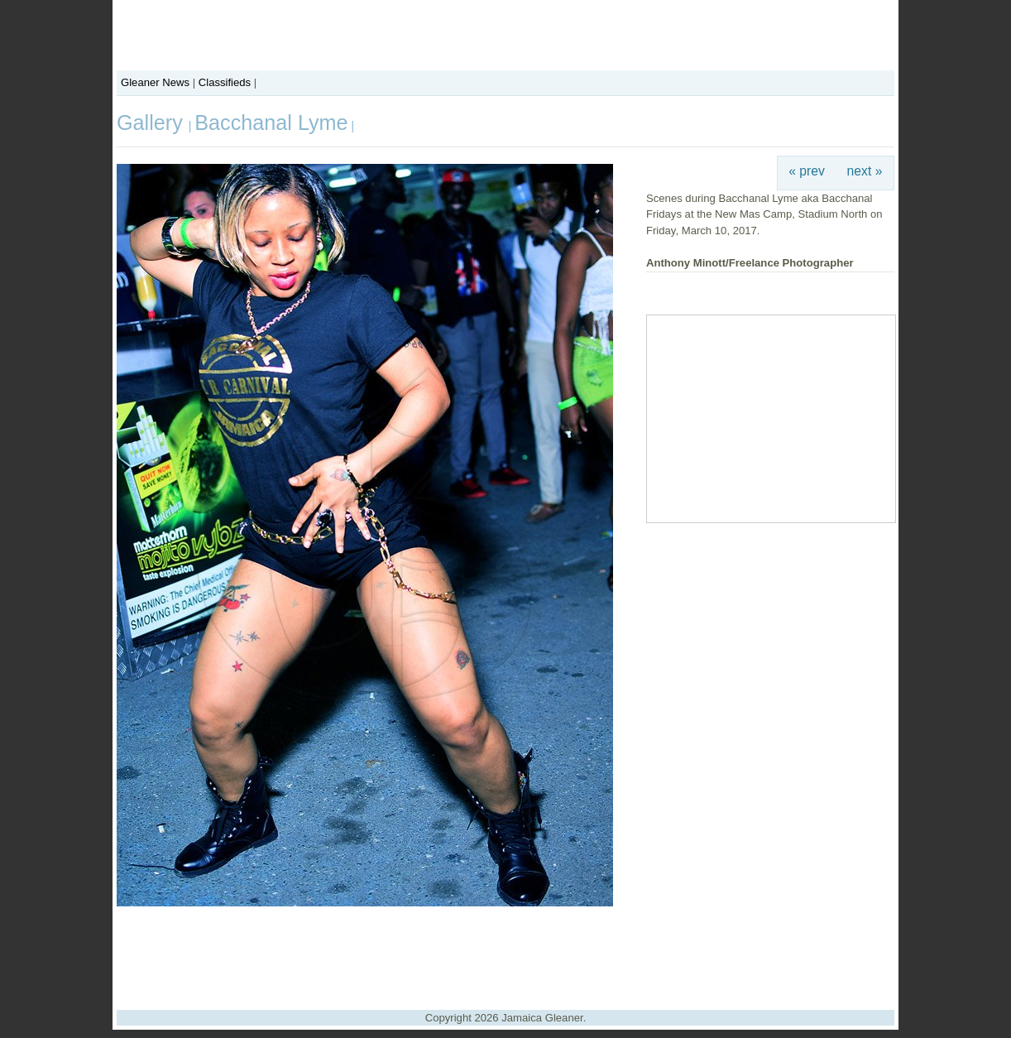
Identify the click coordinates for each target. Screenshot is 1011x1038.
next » (865, 171)
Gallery (153, 122)
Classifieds (225, 82)
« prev (806, 171)
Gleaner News (155, 82)
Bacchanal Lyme (270, 122)
